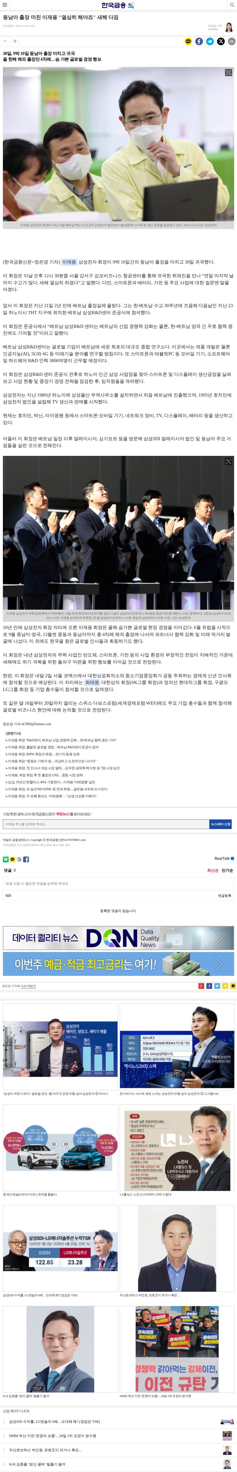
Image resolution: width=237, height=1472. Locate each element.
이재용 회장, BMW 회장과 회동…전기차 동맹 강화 (43, 754)
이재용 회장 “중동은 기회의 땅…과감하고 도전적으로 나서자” (52, 761)
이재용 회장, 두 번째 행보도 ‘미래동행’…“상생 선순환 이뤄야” (52, 796)
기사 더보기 (28, 986)
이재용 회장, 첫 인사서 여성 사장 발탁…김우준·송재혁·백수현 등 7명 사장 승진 (64, 768)
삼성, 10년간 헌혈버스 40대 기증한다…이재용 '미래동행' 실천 (51, 782)
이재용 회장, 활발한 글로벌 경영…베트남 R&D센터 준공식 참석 (53, 747)
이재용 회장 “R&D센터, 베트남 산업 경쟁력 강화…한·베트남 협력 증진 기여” (62, 740)
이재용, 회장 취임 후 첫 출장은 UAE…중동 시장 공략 (45, 775)
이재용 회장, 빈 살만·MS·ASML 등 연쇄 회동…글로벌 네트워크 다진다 (57, 789)
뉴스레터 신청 (221, 824)
